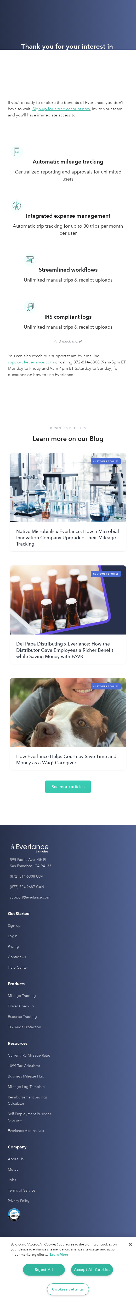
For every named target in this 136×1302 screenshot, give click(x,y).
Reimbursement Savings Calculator (27, 1100)
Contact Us (17, 957)
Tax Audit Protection (24, 1027)
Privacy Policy (19, 1201)
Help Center (18, 967)
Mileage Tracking (22, 996)
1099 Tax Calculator (24, 1066)
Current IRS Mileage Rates (29, 1055)
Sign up (14, 925)
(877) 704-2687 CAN (27, 887)
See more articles (68, 786)
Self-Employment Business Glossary (29, 1117)
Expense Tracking (22, 1016)
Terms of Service (21, 1190)
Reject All (44, 1269)
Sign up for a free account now (61, 108)
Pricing (13, 946)
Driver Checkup (21, 1006)
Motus (13, 1169)
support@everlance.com (30, 897)
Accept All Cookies (92, 1269)
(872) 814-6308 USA (26, 876)
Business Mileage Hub (26, 1076)
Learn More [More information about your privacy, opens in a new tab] (59, 1254)
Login (12, 936)
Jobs (12, 1180)
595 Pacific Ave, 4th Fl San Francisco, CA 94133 (30, 862)
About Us (16, 1159)
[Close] (130, 1244)
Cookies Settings (68, 1289)
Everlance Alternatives (26, 1131)
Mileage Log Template (26, 1087)
